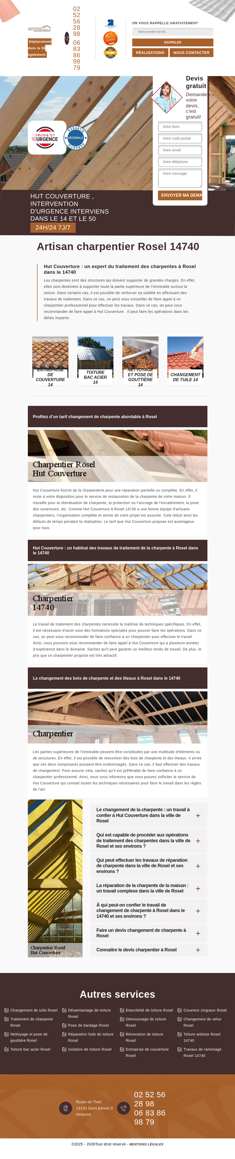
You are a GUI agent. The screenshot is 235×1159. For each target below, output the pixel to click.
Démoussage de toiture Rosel (146, 1022)
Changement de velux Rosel (202, 1022)
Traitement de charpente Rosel (31, 1022)
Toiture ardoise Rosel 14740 (201, 1037)
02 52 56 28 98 (76, 21)
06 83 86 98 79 (76, 55)
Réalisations (150, 53)
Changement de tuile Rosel (34, 1010)
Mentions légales (146, 1144)
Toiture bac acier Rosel (30, 1049)
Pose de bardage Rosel (88, 1025)
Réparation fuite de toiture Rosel (91, 1037)
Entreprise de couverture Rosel (147, 1052)
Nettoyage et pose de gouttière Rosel (29, 1037)
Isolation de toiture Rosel (90, 1049)
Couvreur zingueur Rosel (205, 1010)
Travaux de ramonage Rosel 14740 (202, 1052)
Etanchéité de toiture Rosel (149, 1010)
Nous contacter (191, 53)
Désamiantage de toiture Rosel (89, 1013)
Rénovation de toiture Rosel (144, 1037)
